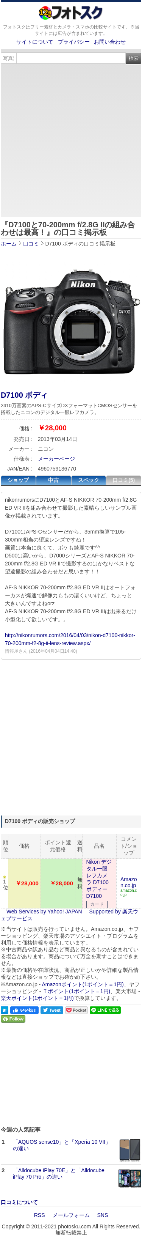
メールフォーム (71, 1215)
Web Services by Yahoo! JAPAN (44, 911)
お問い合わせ (110, 42)
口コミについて (19, 1202)
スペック (88, 480)
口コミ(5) (123, 480)
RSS (39, 1215)
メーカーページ (56, 459)
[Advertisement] (71, 139)
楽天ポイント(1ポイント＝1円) (37, 998)
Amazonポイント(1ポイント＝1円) (82, 984)
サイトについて (34, 42)
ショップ (18, 480)
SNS (102, 1215)
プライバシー (74, 42)
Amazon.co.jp (128, 882)
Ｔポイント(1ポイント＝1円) (76, 991)
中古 (53, 480)
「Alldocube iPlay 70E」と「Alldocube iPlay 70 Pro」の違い (59, 1173)
